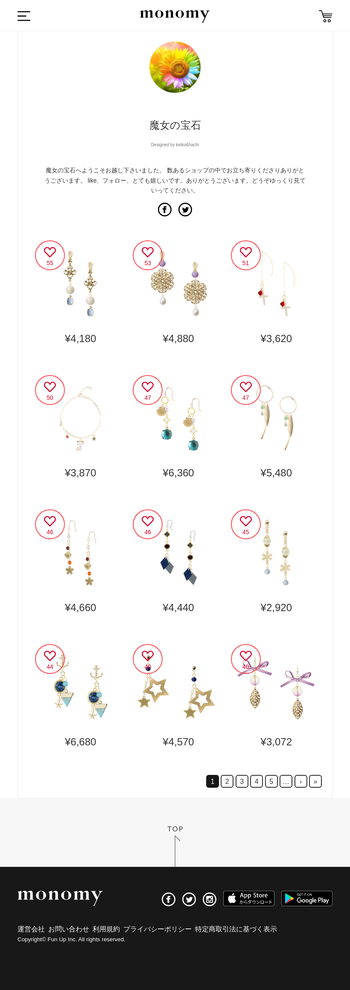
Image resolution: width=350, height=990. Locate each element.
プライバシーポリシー (157, 929)
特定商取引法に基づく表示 (236, 929)
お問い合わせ (68, 929)
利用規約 (106, 929)
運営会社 (31, 929)
